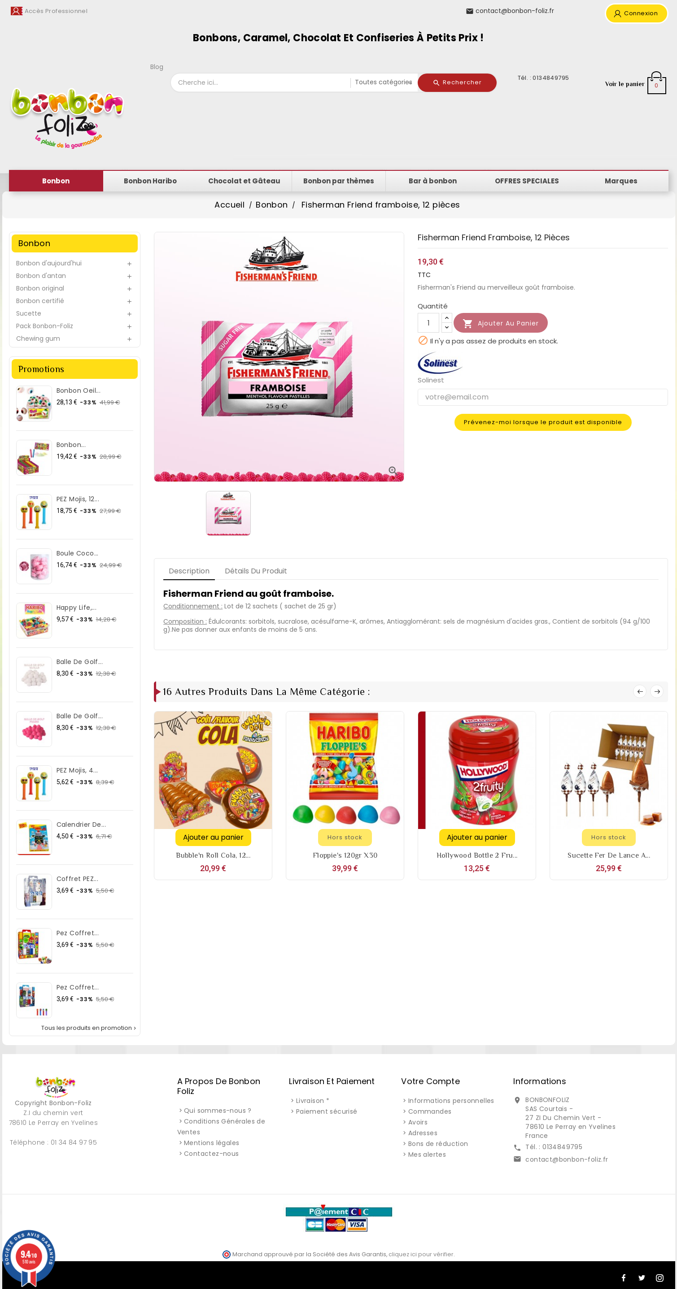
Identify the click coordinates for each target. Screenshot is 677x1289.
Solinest (431, 380)
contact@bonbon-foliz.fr (566, 1159)
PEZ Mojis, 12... (78, 499)
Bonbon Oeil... (79, 390)
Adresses (422, 1132)
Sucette (28, 313)
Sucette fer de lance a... (609, 855)
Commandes (430, 1111)
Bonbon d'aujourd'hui (49, 263)
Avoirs (418, 1122)
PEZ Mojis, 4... (77, 770)
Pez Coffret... (78, 933)
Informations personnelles (451, 1100)
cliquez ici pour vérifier (421, 1254)
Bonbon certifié (40, 300)
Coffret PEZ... (78, 878)
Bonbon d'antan (41, 275)
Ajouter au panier (501, 323)
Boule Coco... (78, 553)
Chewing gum (38, 338)
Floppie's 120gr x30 (345, 855)
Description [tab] (189, 571)
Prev (639, 691)
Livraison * (312, 1100)
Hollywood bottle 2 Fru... (477, 855)
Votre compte (430, 1081)
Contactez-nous (211, 1153)
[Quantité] (428, 323)
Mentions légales (211, 1142)
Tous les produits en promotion (89, 1028)
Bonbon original (40, 288)
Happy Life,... (77, 607)
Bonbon (34, 243)
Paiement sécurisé (327, 1111)
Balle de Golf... (80, 661)
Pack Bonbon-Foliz (44, 325)
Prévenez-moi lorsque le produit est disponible (543, 422)
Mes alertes (427, 1154)
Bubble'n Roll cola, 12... (213, 855)
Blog (156, 66)
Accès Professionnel (56, 11)
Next (657, 691)
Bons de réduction (438, 1143)
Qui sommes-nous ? (218, 1110)
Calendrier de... (81, 824)
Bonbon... (71, 444)
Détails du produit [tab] (256, 571)
